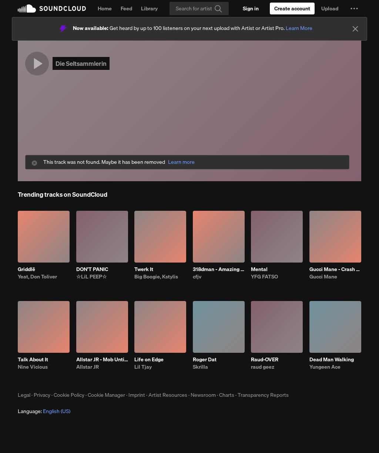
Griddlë (26, 269)
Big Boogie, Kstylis (156, 276)
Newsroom (203, 395)
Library (149, 8)
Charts (226, 395)
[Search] (199, 8)
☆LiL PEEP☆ (91, 276)
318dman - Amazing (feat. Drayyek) (219, 269)
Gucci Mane (323, 276)
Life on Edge (149, 359)
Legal (24, 395)
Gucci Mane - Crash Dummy (335, 269)
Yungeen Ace (325, 367)
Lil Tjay (143, 367)
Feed (126, 8)
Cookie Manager (106, 395)
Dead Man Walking (331, 359)
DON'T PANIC (92, 269)
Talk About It (33, 359)
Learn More (299, 28)
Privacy (42, 395)
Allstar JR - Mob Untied (102, 359)
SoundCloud (52, 8)
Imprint (136, 395)
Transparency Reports (263, 395)
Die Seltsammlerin (81, 63)
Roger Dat (205, 359)
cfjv (197, 276)
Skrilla (200, 367)
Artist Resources (167, 395)
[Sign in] (250, 8)
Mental (259, 269)
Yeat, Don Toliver (37, 276)
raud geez (262, 367)
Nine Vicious (33, 367)
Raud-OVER (264, 359)
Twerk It (143, 269)
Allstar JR (87, 367)
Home (105, 8)
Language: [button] (44, 411)
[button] (354, 8)
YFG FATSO (264, 276)
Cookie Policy (69, 395)
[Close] (355, 29)
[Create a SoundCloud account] (292, 8)
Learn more (181, 162)
